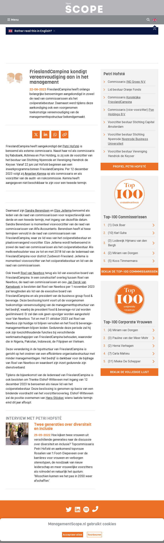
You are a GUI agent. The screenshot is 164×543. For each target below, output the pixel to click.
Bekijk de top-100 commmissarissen (129, 271)
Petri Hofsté (70, 146)
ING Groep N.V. (136, 82)
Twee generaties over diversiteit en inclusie (62, 426)
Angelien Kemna (35, 173)
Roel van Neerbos (32, 273)
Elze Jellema (63, 210)
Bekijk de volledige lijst (129, 372)
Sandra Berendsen (37, 210)
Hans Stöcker (54, 398)
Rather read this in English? (30, 31)
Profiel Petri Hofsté (129, 166)
